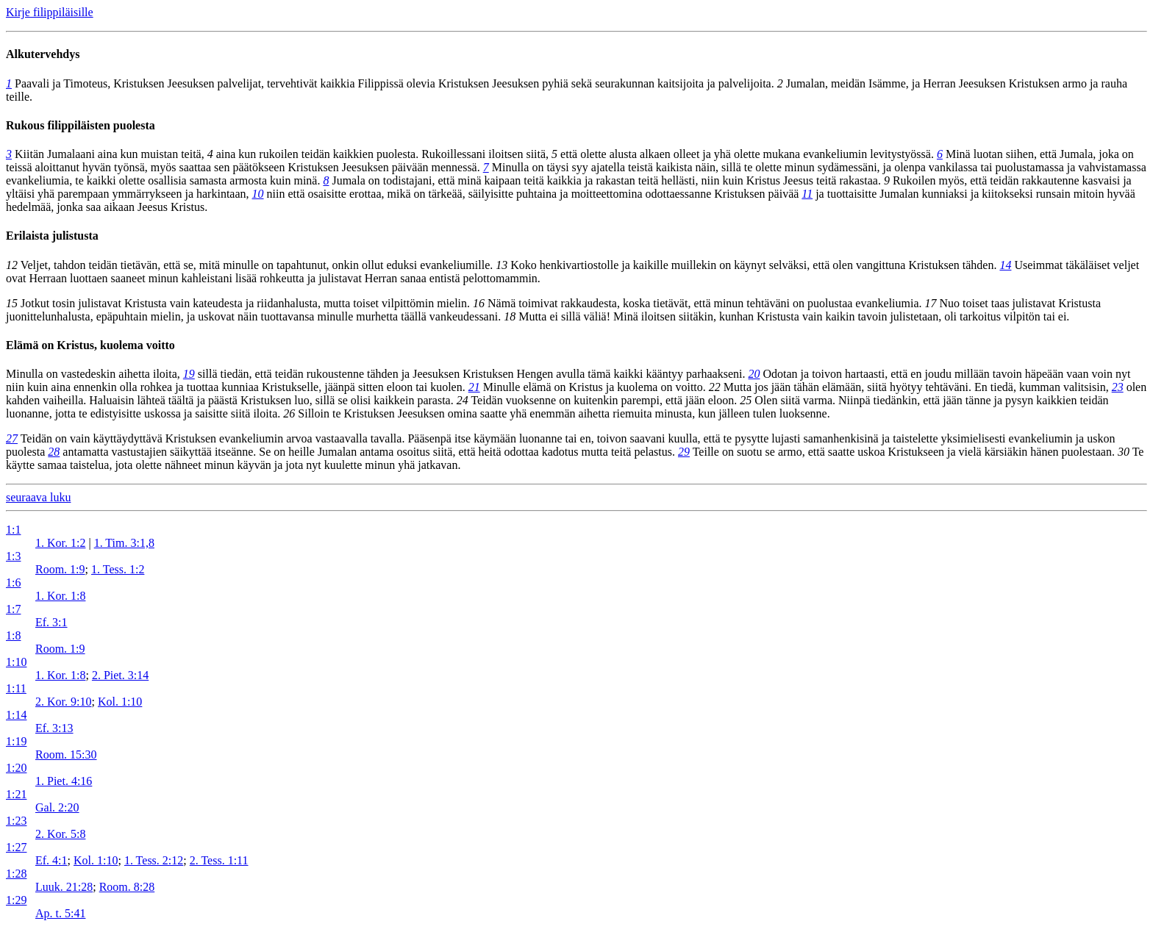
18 (509, 316)
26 (289, 413)
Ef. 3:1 (51, 622)
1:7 (13, 609)
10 (258, 193)
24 (462, 400)
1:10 (16, 662)
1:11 (16, 688)
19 (189, 374)
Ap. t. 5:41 (60, 913)
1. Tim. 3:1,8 (124, 543)
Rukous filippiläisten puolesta (80, 125)
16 (479, 303)
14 (1005, 265)
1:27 (16, 847)
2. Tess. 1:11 (219, 860)
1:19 (16, 741)
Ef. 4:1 (51, 860)
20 (754, 374)
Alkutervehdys (42, 54)
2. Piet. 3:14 (120, 675)
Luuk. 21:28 (64, 887)
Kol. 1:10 (120, 701)
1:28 (16, 873)
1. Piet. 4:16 (63, 781)
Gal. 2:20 (57, 807)
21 (474, 387)
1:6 (13, 582)
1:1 (13, 529)
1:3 (13, 556)
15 (12, 303)
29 (684, 451)
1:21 (16, 794)
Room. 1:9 (60, 569)
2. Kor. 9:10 (63, 701)
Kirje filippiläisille (49, 12)
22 (715, 387)
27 (12, 438)
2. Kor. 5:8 (60, 834)
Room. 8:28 (127, 887)
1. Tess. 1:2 (117, 569)
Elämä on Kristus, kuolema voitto (90, 345)
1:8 (13, 635)
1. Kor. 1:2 (60, 543)
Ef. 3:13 (54, 728)
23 (1118, 387)
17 (931, 303)
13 (501, 265)
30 (1123, 451)
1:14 (16, 715)
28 (54, 451)
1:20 (16, 767)
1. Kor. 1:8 (60, 595)
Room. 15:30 (66, 754)
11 (807, 193)
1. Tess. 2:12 (153, 860)
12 (12, 265)
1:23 (16, 820)
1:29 (16, 900)
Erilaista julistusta (52, 235)
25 (746, 400)
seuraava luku (38, 497)
